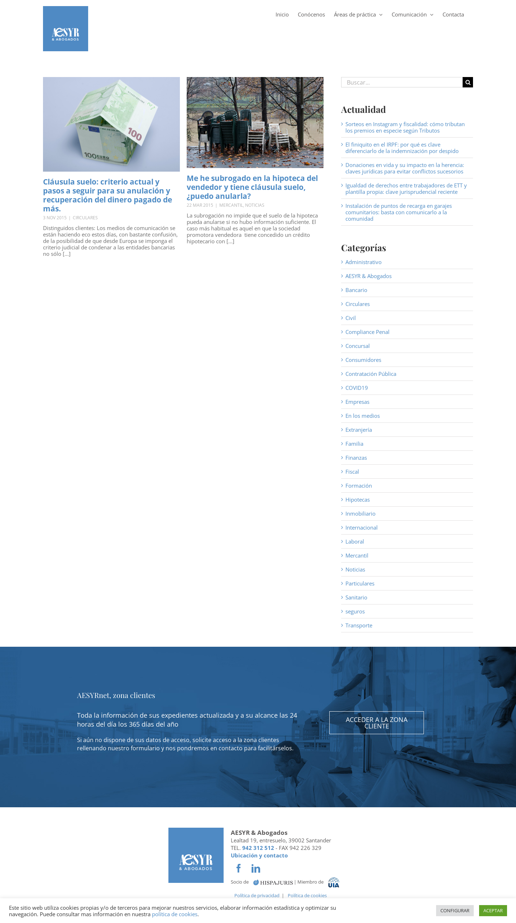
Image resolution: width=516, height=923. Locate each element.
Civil (350, 318)
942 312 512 (258, 848)
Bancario (356, 290)
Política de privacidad (257, 895)
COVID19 (356, 387)
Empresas (357, 401)
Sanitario (356, 597)
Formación (358, 485)
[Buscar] (468, 82)
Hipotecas (357, 499)
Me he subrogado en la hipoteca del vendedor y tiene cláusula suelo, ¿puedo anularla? (252, 187)
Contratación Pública (370, 373)
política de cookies (174, 914)
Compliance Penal (367, 332)
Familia (354, 443)
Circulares (85, 218)
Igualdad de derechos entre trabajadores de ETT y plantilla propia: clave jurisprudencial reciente (406, 188)
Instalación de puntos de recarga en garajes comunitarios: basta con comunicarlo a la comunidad (398, 212)
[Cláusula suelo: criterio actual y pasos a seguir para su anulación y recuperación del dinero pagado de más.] (111, 124)
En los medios (362, 415)
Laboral (354, 541)
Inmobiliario (360, 513)
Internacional (361, 527)
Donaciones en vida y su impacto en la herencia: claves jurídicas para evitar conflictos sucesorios (404, 168)
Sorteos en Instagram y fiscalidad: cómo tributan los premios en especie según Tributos (405, 127)
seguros (355, 611)
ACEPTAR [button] (493, 910)
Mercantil (231, 205)
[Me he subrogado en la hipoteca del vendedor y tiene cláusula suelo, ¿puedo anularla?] (255, 122)
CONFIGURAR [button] (454, 910)
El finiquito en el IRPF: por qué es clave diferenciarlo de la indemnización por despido (402, 147)
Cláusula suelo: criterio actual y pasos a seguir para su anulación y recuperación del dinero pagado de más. (107, 195)
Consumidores (363, 360)
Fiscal (352, 471)
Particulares (359, 583)
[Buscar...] (402, 82)
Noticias (254, 205)
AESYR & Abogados (368, 276)
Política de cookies (307, 895)
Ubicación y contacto (259, 855)
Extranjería (358, 429)
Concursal (357, 346)
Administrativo (363, 262)
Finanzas (356, 457)
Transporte (358, 625)
